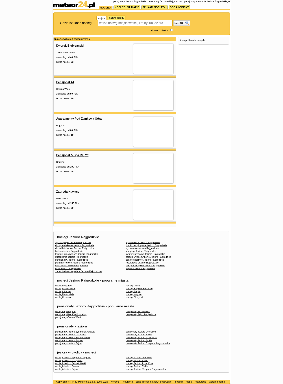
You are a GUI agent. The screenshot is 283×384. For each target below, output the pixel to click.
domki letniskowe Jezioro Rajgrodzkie (75, 248)
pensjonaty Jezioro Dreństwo (141, 331)
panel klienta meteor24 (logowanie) (154, 381)
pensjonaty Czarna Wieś (68, 317)
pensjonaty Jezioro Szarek (69, 340)
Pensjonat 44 (65, 82)
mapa (189, 381)
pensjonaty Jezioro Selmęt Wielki (72, 337)
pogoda (179, 381)
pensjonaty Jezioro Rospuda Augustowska (148, 343)
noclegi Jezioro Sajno (66, 369)
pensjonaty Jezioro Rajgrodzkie (71, 259)
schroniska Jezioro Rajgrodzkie (71, 265)
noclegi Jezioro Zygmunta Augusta (73, 357)
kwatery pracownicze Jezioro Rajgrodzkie (76, 254)
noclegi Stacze (63, 291)
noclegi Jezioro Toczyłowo (68, 360)
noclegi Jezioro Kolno (137, 360)
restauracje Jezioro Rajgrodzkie (142, 262)
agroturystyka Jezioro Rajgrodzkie (73, 242)
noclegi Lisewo (63, 297)
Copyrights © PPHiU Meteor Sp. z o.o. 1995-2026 (82, 381)
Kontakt (115, 381)
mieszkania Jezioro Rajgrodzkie (71, 257)
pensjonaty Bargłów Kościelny (71, 314)
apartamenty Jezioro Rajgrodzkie (143, 242)
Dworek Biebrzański (70, 45)
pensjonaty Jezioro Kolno (139, 334)
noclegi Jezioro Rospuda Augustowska (146, 369)
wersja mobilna (217, 381)
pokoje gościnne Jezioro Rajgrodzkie (145, 259)
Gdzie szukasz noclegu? (77, 23)
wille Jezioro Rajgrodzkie (68, 268)
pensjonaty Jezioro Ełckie (139, 340)
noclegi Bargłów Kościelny (139, 288)
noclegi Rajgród (63, 285)
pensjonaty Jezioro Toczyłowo (70, 334)
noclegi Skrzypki (134, 297)
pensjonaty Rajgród (65, 311)
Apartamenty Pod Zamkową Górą (79, 118)
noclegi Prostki (133, 285)
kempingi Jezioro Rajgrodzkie (141, 251)
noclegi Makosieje (64, 294)
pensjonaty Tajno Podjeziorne (141, 314)
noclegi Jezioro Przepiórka (139, 363)
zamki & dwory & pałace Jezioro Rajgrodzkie (78, 271)
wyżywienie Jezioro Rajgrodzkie (142, 248)
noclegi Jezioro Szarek (67, 366)
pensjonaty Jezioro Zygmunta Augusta (75, 331)
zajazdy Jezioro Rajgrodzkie (140, 268)
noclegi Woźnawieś (65, 288)
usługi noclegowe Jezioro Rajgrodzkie (145, 265)
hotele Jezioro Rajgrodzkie (69, 251)
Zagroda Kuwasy (67, 191)
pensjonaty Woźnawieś (138, 311)
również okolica (160, 30)
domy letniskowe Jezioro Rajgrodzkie (74, 245)
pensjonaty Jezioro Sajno (68, 343)
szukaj (182, 23)
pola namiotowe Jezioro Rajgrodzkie (74, 262)
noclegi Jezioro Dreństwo (139, 357)
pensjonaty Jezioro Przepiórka (141, 337)
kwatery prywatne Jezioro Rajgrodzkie (145, 254)
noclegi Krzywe (134, 294)
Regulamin (127, 381)
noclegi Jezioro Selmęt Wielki (70, 363)
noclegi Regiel (133, 291)
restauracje (200, 381)
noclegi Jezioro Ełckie (137, 366)
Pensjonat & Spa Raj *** (72, 155)
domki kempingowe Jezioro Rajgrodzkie (146, 245)
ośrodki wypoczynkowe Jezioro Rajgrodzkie (148, 257)
